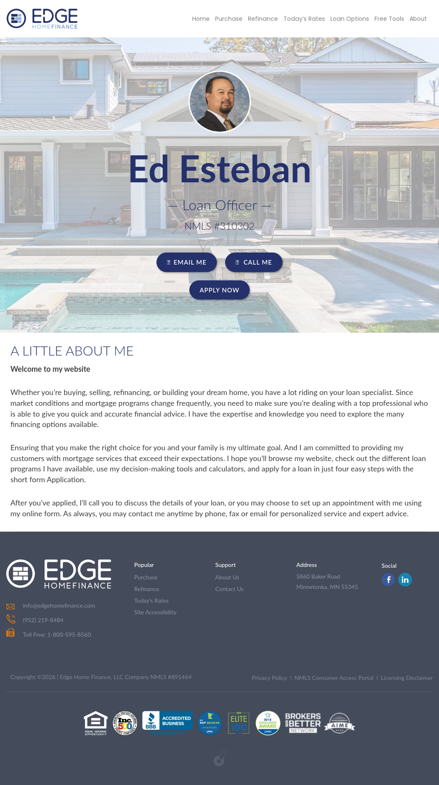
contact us (229, 588)
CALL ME (254, 262)
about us (227, 577)
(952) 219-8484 (43, 619)
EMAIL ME (186, 262)
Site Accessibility (155, 612)
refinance (146, 588)
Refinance (265, 19)
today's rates (151, 600)
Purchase (231, 19)
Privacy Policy (269, 677)
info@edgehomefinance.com (59, 605)
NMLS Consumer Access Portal (334, 677)
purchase (146, 577)
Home (203, 19)
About (418, 19)
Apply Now (220, 290)
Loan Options (350, 19)
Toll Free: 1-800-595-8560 (48, 634)
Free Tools (389, 19)
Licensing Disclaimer (407, 677)
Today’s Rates (305, 19)
